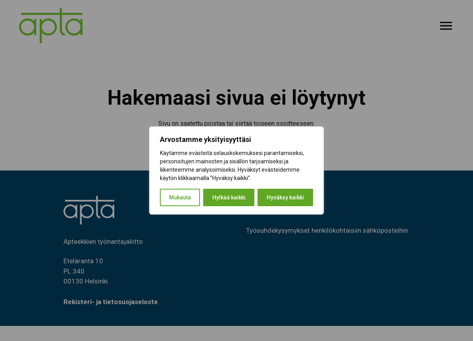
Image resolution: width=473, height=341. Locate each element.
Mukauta (180, 197)
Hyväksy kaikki (285, 197)
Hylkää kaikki (229, 197)
